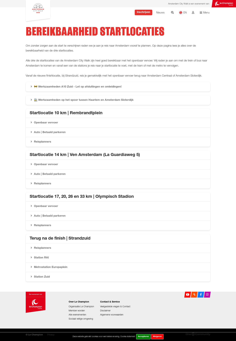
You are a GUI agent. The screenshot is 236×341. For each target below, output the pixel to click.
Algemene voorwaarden (111, 314)
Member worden (77, 310)
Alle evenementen (77, 314)
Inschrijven (143, 12)
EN (183, 12)
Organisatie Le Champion (81, 306)
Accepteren (143, 337)
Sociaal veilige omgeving (81, 318)
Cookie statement (127, 336)
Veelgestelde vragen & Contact (115, 306)
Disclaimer (105, 310)
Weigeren (157, 337)
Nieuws (160, 12)
